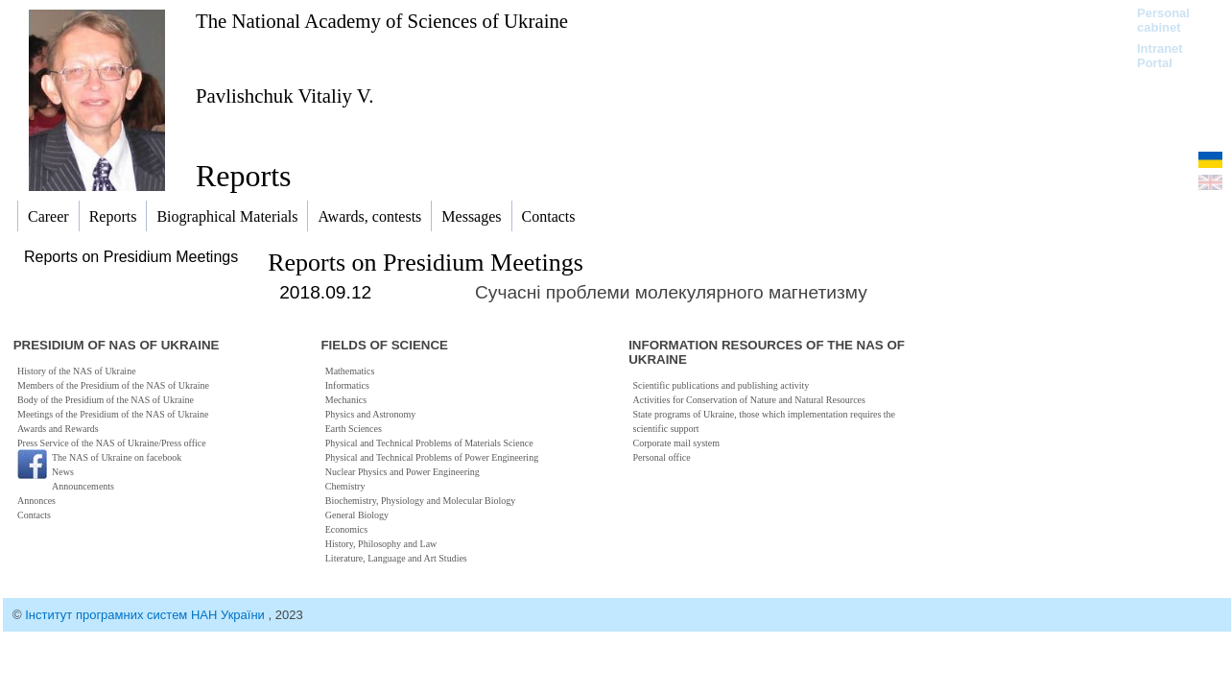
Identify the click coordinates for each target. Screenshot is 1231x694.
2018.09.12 (325, 292)
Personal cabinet (1163, 20)
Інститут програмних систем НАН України (146, 615)
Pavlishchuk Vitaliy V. (284, 95)
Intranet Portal (1160, 55)
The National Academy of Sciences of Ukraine (382, 21)
